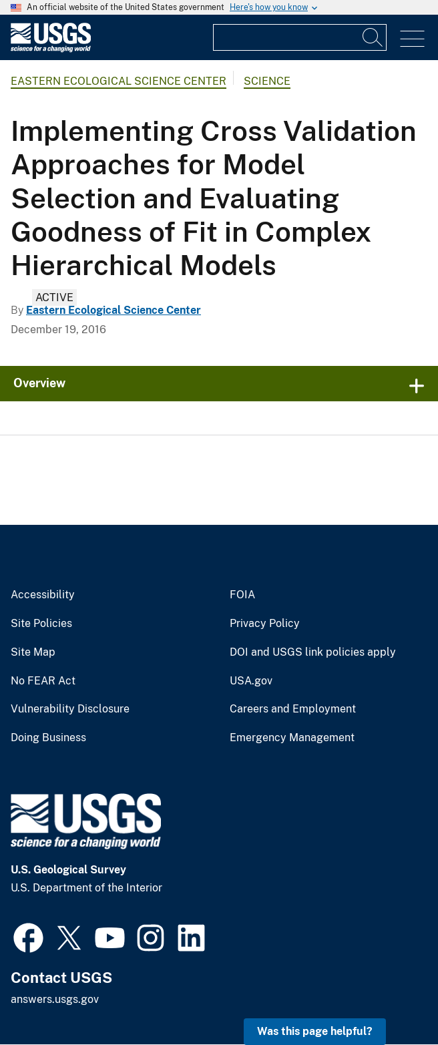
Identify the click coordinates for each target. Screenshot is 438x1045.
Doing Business (48, 738)
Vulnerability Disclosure (70, 709)
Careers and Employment (293, 709)
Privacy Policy (265, 624)
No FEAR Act (43, 681)
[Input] (300, 37)
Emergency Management (292, 738)
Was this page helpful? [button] (315, 1031)
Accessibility (43, 595)
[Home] (51, 49)
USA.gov (251, 681)
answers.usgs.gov (55, 999)
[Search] (373, 37)
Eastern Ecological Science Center (118, 81)
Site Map (33, 652)
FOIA (242, 595)
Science (267, 81)
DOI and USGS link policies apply (313, 652)
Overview (39, 383)
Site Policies (41, 624)
